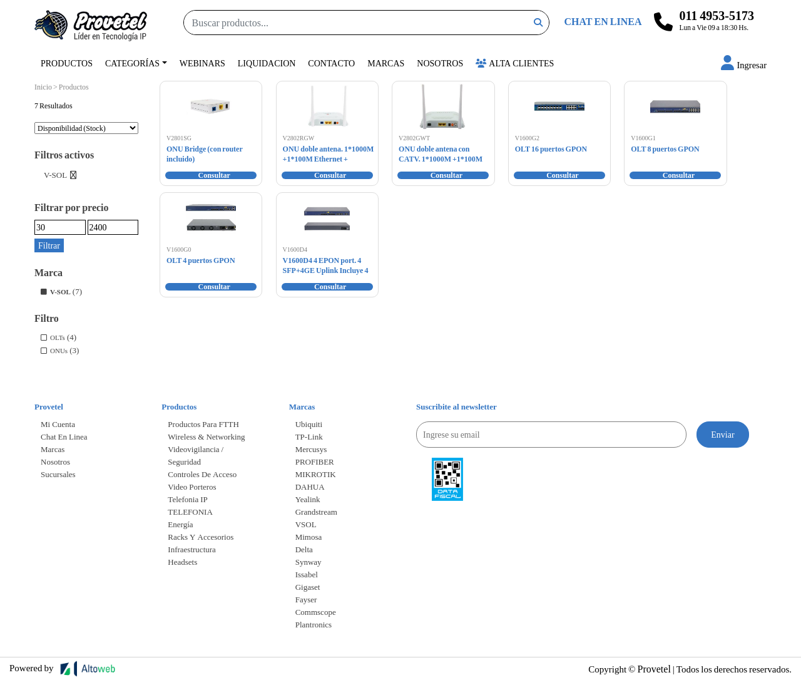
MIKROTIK (315, 474)
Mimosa (308, 537)
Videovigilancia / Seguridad (195, 455)
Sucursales (58, 474)
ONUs (59, 350)
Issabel (306, 574)
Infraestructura (192, 549)
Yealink (307, 499)
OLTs (57, 337)
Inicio (43, 86)
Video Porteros (192, 487)
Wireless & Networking (206, 436)
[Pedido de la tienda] (86, 128)
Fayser (306, 599)
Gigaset (307, 587)
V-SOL (60, 291)
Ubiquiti (308, 424)
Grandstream (316, 512)
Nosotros (440, 63)
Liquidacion (267, 63)
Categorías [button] (132, 63)
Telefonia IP (187, 499)
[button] (744, 64)
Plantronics (313, 624)
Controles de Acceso (202, 474)
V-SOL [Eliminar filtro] (55, 175)
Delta (304, 549)
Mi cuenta (58, 424)
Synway (308, 562)
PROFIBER (314, 461)
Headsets (182, 562)
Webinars (202, 63)
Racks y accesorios (200, 537)
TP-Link (309, 436)
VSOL (306, 524)
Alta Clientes (515, 63)
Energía (180, 524)
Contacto (331, 63)
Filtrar (49, 245)
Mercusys (311, 449)
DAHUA (310, 487)
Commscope (315, 612)
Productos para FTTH (203, 424)
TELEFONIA (190, 512)
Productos (67, 63)
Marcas (385, 63)
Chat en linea (64, 436)
